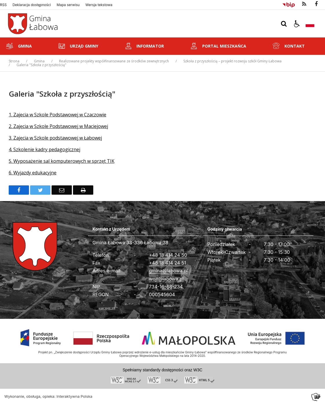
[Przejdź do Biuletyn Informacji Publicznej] (288, 4)
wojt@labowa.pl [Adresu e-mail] (166, 279)
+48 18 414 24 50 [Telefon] (168, 255)
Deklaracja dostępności (31, 5)
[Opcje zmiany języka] (310, 23)
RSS (3, 5)
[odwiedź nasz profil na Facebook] (316, 4)
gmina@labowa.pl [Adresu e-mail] (168, 271)
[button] (297, 23)
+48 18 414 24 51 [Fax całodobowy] (167, 263)
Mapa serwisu (68, 5)
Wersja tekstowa (98, 5)
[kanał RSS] (304, 4)
